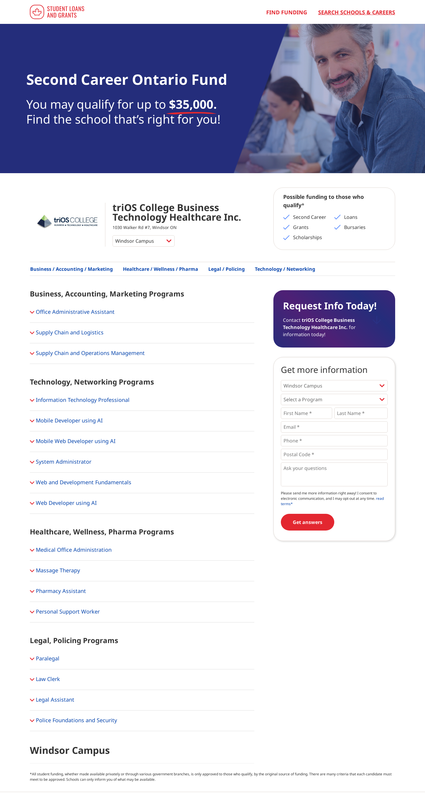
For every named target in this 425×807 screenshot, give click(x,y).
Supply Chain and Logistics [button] (67, 333)
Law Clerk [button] (45, 679)
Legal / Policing (226, 269)
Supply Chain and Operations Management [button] (87, 353)
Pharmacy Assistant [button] (58, 591)
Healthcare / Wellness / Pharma (160, 269)
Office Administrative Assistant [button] (72, 312)
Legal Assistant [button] (52, 700)
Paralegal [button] (44, 659)
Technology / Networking (285, 269)
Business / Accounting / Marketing (71, 269)
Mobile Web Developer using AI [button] (73, 441)
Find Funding (286, 12)
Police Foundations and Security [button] (73, 720)
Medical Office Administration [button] (71, 550)
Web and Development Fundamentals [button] (80, 482)
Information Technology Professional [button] (80, 400)
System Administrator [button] (60, 462)
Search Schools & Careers (356, 12)
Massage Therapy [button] (55, 570)
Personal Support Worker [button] (65, 612)
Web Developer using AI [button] (63, 503)
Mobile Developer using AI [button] (66, 421)
